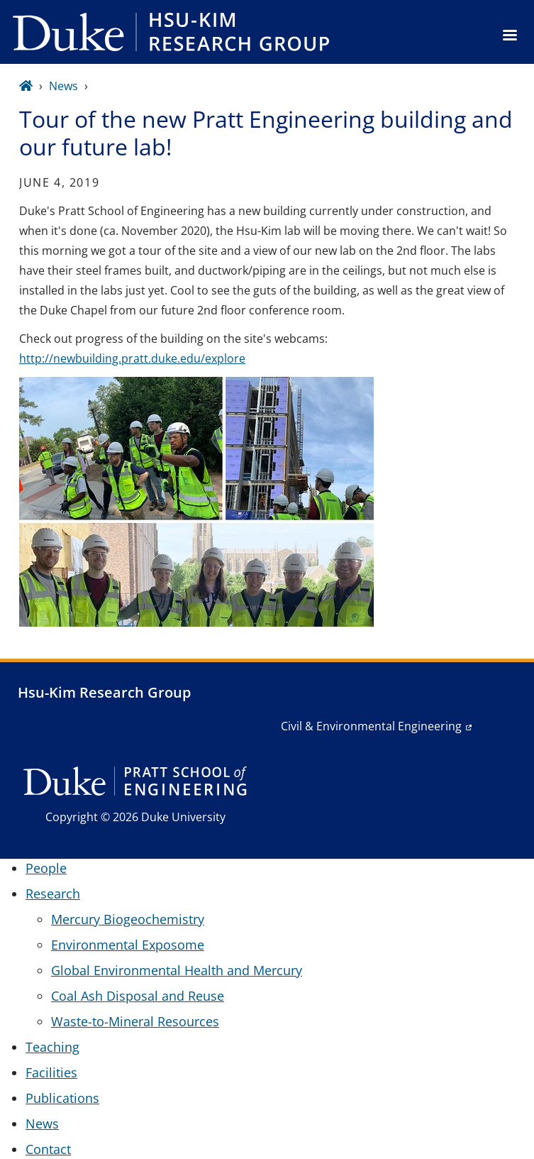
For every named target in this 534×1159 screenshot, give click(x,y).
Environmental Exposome (127, 944)
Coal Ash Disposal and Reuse (137, 995)
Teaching (52, 1046)
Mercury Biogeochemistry (127, 919)
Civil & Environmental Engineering (371, 726)
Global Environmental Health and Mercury (176, 970)
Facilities (51, 1072)
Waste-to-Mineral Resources (135, 1021)
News (63, 86)
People (46, 868)
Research (53, 893)
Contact (48, 1149)
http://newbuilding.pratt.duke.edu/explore (132, 358)
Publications (62, 1097)
